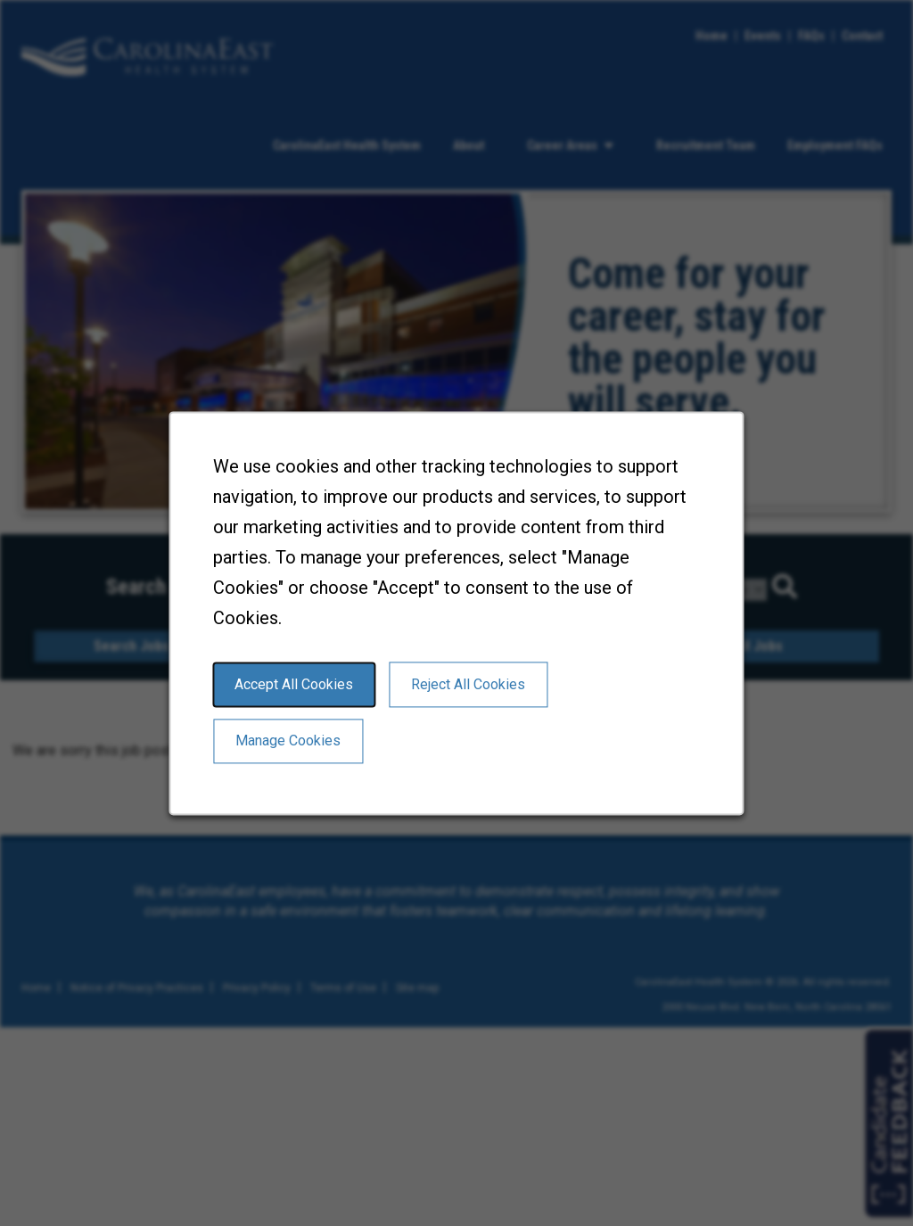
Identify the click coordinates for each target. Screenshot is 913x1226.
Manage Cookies (289, 742)
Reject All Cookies (468, 686)
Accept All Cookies (295, 686)
